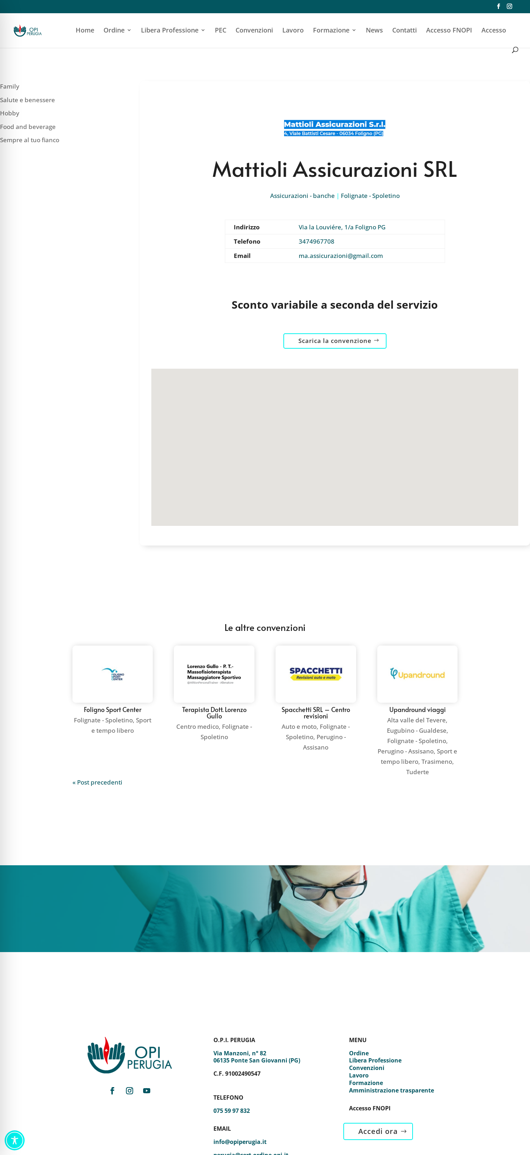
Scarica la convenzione (335, 341)
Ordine (114, 31)
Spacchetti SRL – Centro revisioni (316, 712)
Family (9, 86)
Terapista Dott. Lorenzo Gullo (214, 712)
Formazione (331, 31)
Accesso (493, 31)
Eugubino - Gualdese (416, 730)
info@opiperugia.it (240, 1142)
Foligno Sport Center (112, 709)
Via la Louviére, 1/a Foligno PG (342, 227)
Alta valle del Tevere (416, 720)
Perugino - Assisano (406, 751)
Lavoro (293, 31)
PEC (220, 31)
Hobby (9, 113)
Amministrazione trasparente (391, 1090)
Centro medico (197, 726)
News (374, 31)
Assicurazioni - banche (302, 195)
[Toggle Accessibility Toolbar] (14, 1140)
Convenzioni (254, 31)
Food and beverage (28, 127)
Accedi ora (378, 1131)
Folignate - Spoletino (370, 195)
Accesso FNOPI (449, 31)
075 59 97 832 (231, 1111)
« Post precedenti (97, 782)
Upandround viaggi (417, 709)
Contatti (404, 31)
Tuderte (417, 772)
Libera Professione (169, 31)
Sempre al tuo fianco (29, 140)
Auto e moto (299, 726)
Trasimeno (437, 761)
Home (85, 31)
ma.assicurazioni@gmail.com (341, 256)
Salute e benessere (27, 100)
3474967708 (316, 241)
